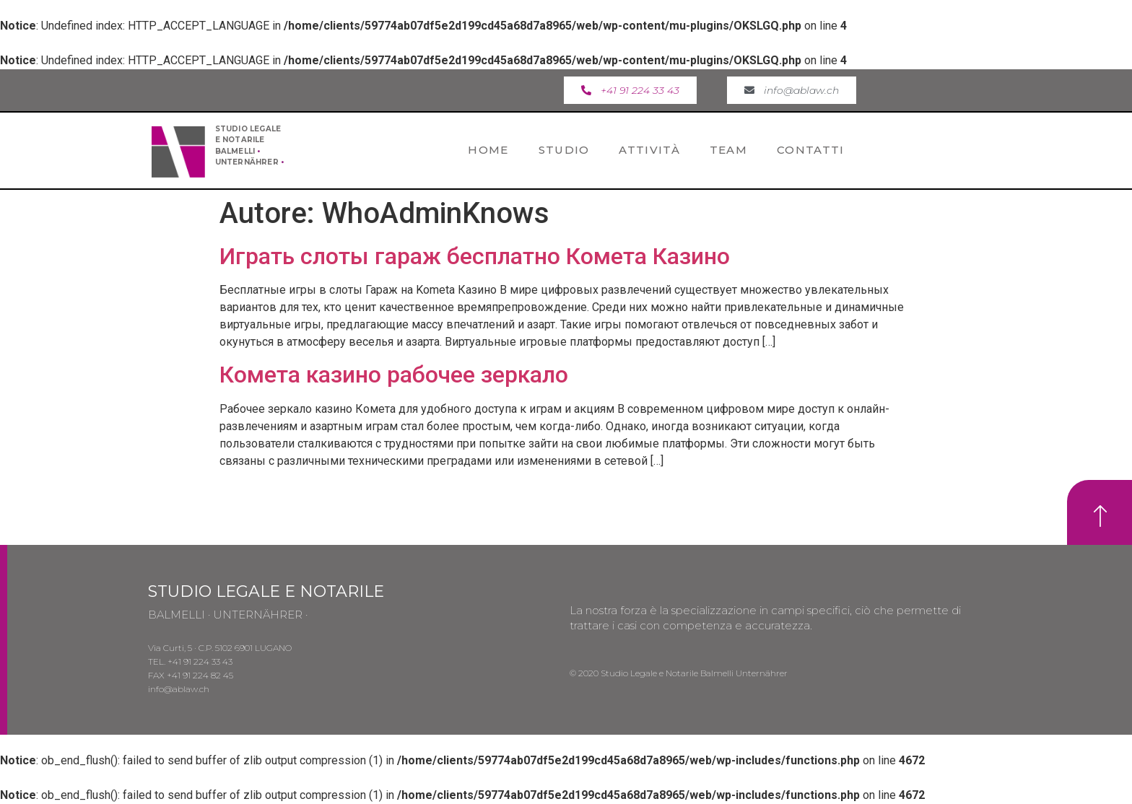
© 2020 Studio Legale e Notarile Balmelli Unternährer (679, 673)
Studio (564, 150)
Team (728, 150)
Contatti (810, 150)
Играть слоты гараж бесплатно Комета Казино (474, 256)
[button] (630, 90)
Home (488, 150)
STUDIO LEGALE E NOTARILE (266, 591)
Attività (649, 150)
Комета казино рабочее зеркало (393, 374)
